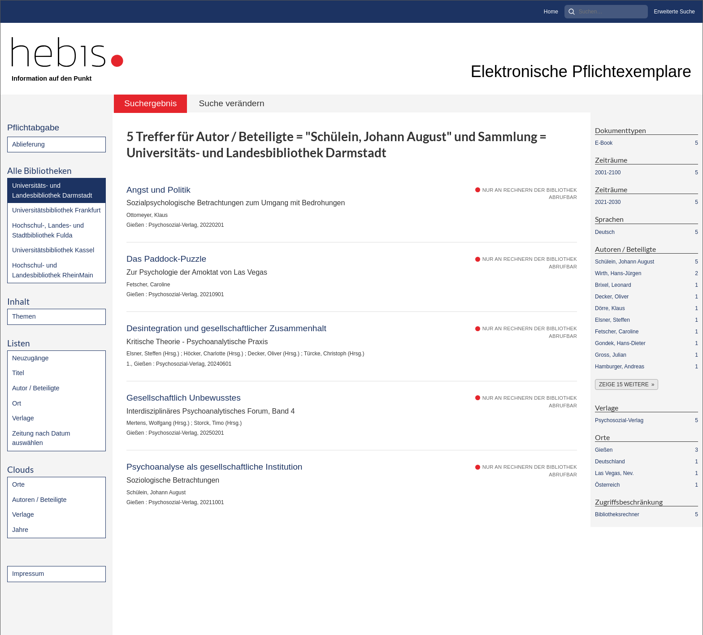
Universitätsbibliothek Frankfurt (56, 210)
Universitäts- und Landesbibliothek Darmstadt (52, 190)
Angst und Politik (158, 189)
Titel (18, 372)
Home (551, 12)
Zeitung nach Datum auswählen (41, 438)
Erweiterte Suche (674, 12)
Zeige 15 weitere (624, 384)
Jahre (20, 529)
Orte (18, 484)
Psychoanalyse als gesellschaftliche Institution (214, 466)
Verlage (23, 418)
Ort (16, 403)
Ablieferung (28, 144)
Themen (24, 316)
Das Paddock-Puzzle (166, 259)
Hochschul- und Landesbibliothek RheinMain (52, 270)
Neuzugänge (30, 358)
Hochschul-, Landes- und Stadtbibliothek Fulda (48, 230)
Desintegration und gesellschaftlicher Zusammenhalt (226, 328)
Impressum (28, 573)
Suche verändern (231, 103)
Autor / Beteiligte (36, 388)
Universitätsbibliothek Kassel (53, 250)
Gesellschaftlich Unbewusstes (183, 397)
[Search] (606, 11)
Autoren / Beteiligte (39, 499)
